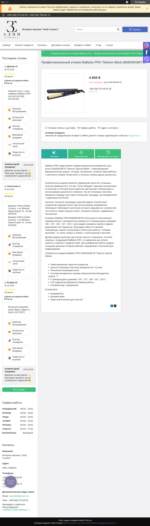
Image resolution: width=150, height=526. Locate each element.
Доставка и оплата (60, 45)
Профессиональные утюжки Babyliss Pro (71, 53)
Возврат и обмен (82, 45)
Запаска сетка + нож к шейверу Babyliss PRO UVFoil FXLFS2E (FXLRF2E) (19, 95)
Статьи (109, 45)
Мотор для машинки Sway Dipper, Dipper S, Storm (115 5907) (19, 309)
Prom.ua (88, 520)
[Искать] (118, 29)
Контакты (42, 45)
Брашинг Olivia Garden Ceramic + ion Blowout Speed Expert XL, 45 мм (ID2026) (19, 221)
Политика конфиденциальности (102, 523)
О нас (98, 45)
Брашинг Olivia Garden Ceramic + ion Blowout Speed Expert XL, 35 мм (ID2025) (19, 210)
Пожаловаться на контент (76, 523)
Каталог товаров (23, 45)
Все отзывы (19, 389)
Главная (6, 45)
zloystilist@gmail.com (19, 496)
